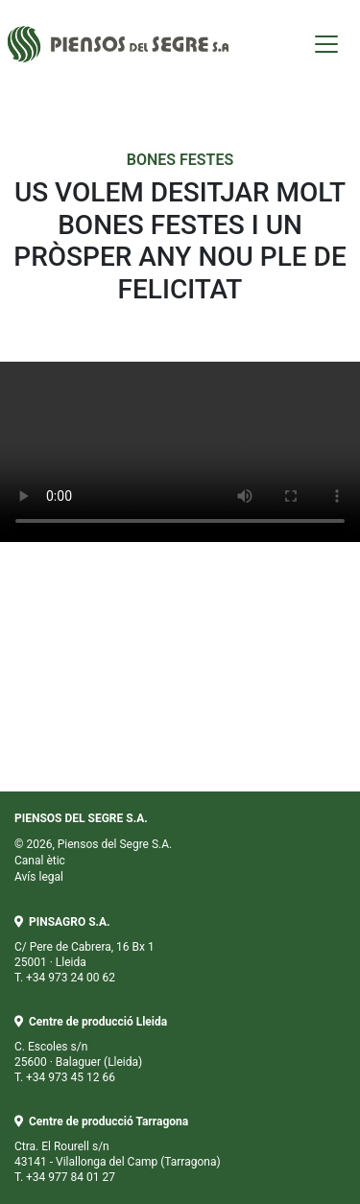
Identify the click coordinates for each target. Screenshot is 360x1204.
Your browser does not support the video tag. (180, 452)
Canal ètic (39, 860)
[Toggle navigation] (326, 44)
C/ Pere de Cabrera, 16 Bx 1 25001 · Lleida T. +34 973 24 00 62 (84, 949)
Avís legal (38, 877)
